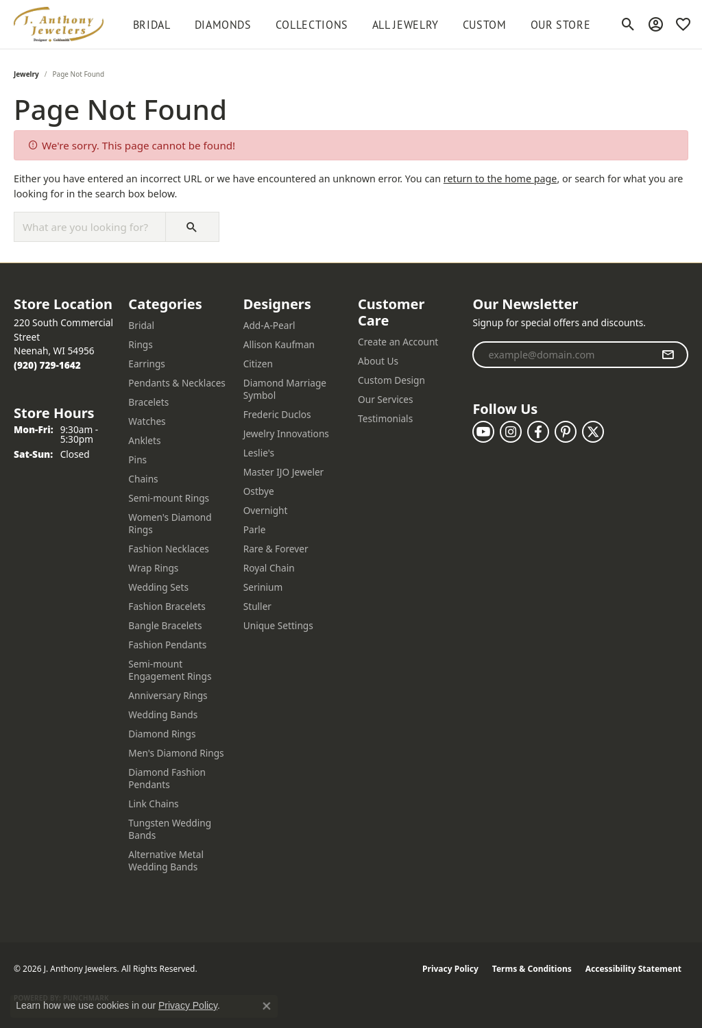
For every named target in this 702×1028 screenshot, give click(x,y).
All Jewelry (405, 25)
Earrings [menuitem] (146, 363)
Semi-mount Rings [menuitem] (168, 497)
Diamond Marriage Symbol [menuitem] (284, 389)
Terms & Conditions (532, 969)
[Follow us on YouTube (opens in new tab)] (483, 432)
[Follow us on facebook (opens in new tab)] (538, 432)
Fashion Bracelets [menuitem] (167, 606)
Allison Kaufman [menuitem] (279, 344)
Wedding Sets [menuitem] (158, 586)
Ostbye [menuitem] (258, 491)
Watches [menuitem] (146, 421)
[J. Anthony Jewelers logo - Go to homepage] (58, 24)
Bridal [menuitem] (141, 325)
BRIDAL (152, 25)
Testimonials (385, 418)
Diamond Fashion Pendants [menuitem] (167, 778)
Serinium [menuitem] (263, 586)
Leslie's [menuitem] (258, 452)
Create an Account (398, 341)
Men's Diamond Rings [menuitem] (175, 752)
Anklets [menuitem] (144, 440)
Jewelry (26, 74)
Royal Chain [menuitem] (269, 567)
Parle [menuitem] (254, 529)
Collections (312, 25)
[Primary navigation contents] (361, 24)
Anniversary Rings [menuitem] (167, 695)
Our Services (385, 399)
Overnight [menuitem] (265, 510)
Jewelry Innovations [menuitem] (286, 433)
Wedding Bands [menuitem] (162, 714)
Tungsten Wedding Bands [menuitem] (169, 829)
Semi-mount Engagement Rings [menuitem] (169, 670)
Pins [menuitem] (137, 459)
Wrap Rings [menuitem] (153, 567)
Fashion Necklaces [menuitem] (168, 548)
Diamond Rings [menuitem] (161, 733)
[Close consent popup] (267, 1006)
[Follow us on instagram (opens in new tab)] (511, 432)
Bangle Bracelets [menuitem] (165, 625)
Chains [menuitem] (143, 478)
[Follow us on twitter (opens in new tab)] (593, 432)
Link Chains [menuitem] (153, 803)
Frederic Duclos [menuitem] (277, 414)
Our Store (561, 25)
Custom (485, 25)
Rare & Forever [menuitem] (275, 548)
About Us (378, 360)
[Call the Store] (47, 364)
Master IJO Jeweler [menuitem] (283, 471)
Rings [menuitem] (140, 344)
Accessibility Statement (633, 969)
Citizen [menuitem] (258, 363)
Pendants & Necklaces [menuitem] (177, 382)
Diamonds (223, 25)
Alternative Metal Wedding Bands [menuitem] (166, 860)
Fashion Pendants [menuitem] (167, 644)
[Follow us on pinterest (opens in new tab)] (566, 432)
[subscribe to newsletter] (668, 355)
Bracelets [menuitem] (148, 401)
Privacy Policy (450, 969)
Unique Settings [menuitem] (278, 625)
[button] (628, 24)
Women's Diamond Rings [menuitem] (169, 523)
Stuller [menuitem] (257, 606)
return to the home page (500, 178)
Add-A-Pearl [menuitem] (269, 325)
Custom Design (391, 380)
